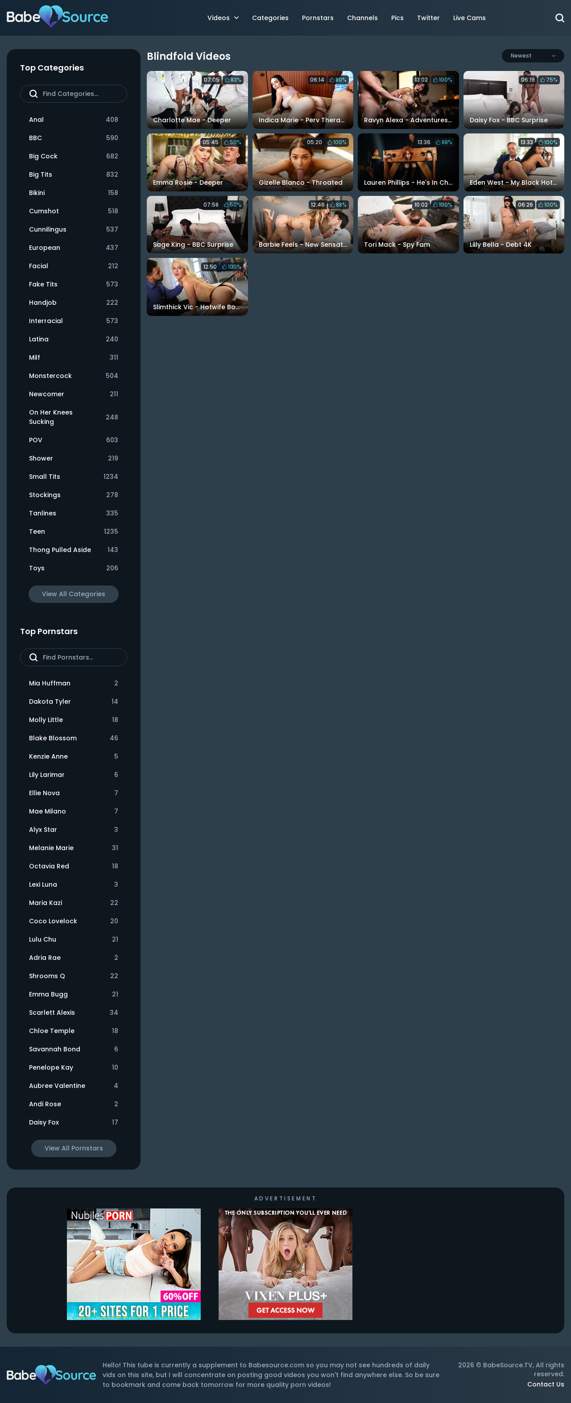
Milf (73, 357)
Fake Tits (73, 284)
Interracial (73, 321)
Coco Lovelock (73, 921)
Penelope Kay (73, 1067)
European (73, 248)
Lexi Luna (73, 884)
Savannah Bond (73, 1049)
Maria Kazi (73, 903)
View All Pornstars (74, 1148)
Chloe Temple (73, 1031)
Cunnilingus (73, 229)
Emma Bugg (73, 994)
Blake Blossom (73, 738)
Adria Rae (73, 958)
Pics (397, 17)
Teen (73, 531)
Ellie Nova (73, 793)
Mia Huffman (73, 683)
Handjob (73, 302)
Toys (73, 568)
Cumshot (73, 211)
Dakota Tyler (73, 701)
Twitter (428, 17)
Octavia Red (73, 866)
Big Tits (73, 174)
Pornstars (318, 17)
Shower (73, 458)
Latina (73, 339)
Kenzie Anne (73, 756)
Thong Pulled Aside (73, 550)
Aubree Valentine (73, 1086)
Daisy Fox (73, 1122)
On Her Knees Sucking (73, 417)
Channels (362, 17)
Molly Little (73, 720)
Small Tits (73, 477)
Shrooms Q (73, 976)
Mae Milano (73, 811)
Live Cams (469, 17)
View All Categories (73, 593)
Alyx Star (73, 829)
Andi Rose (73, 1104)
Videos (223, 17)
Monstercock (73, 376)
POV (73, 440)
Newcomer (73, 394)
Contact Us (545, 1384)
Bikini (73, 193)
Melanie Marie (73, 848)
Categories (270, 17)
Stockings (73, 495)
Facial (73, 266)
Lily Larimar (73, 775)
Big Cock (73, 156)
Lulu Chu (73, 939)
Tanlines (73, 513)
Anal (73, 120)
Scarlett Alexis (73, 1012)
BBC (73, 138)
